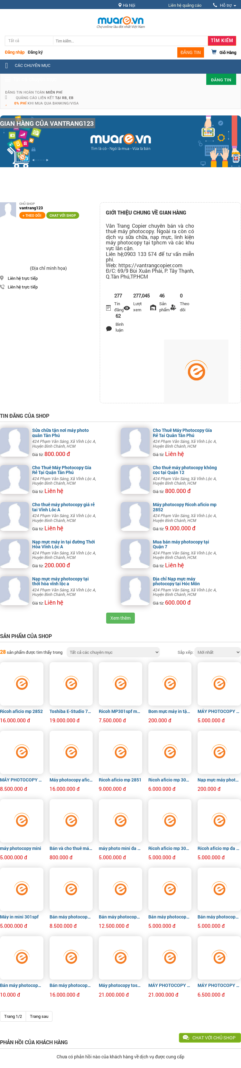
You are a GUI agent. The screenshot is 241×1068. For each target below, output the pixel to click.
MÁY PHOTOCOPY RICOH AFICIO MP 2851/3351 (21, 779)
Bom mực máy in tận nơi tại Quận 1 (170, 711)
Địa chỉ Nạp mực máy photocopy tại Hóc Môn (176, 581)
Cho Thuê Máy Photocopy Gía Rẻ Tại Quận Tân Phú (182, 432)
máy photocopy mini (20, 848)
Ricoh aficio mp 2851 (120, 779)
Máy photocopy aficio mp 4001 (71, 779)
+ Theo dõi (32, 215)
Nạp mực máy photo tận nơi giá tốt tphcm (219, 779)
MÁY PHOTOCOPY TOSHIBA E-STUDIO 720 (170, 985)
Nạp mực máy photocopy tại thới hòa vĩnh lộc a (60, 581)
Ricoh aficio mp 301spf (170, 779)
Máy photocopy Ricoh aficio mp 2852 (185, 506)
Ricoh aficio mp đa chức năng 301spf (219, 848)
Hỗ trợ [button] (224, 5)
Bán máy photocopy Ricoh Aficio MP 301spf (170, 916)
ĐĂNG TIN (191, 52)
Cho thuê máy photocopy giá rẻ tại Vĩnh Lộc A (63, 506)
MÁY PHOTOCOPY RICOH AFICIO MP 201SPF (219, 711)
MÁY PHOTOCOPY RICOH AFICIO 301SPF (219, 985)
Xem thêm (120, 618)
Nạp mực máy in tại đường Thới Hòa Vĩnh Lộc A (63, 544)
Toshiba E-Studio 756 (71, 711)
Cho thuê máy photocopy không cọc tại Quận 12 (185, 469)
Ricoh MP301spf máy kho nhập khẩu (120, 711)
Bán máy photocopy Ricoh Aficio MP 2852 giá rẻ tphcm (21, 985)
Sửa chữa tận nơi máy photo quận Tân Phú (60, 432)
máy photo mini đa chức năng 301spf (120, 848)
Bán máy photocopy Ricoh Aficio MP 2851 (71, 916)
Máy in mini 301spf (19, 916)
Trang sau (39, 1016)
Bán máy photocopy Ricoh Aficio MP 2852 (120, 916)
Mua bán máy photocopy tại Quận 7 (181, 544)
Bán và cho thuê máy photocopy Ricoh (71, 848)
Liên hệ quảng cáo (184, 5)
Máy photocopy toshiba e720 (120, 985)
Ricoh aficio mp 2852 (21, 711)
